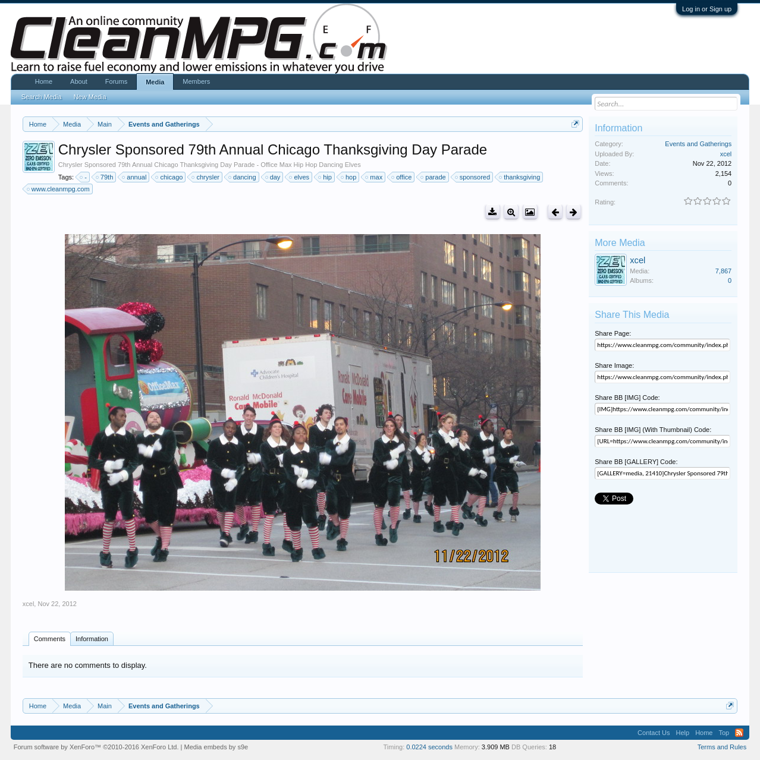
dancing (243, 177)
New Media (90, 96)
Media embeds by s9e (216, 746)
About (78, 81)
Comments (49, 638)
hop (349, 177)
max (374, 177)
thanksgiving (520, 177)
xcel (28, 603)
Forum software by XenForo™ (96, 746)
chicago (169, 177)
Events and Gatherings (698, 143)
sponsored (473, 177)
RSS (739, 733)
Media (155, 82)
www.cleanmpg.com (59, 189)
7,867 (723, 271)
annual (134, 177)
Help (683, 732)
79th (105, 177)
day (273, 177)
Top (723, 732)
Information (92, 638)
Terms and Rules (722, 746)
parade (433, 177)
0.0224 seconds (429, 746)
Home (43, 81)
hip (325, 177)
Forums (116, 81)
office (402, 177)
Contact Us (653, 732)
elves (299, 177)
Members (196, 81)
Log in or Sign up (706, 8)
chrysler (206, 177)
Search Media (41, 96)
